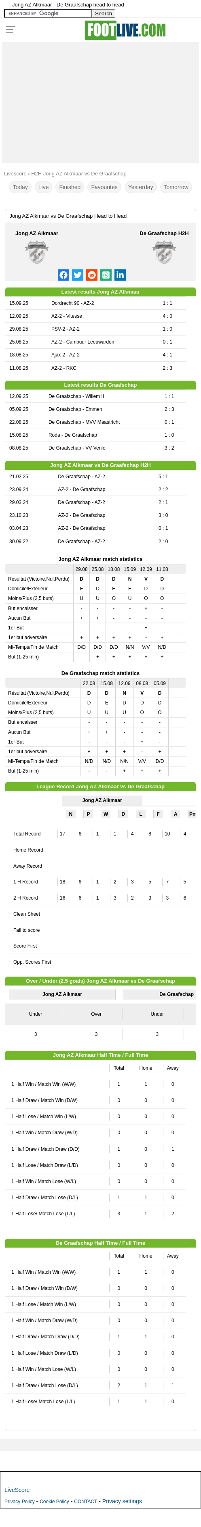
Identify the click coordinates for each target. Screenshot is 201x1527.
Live (43, 187)
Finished (69, 187)
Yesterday (140, 187)
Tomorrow (176, 187)
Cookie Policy (54, 1501)
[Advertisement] (100, 100)
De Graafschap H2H (164, 233)
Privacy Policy (19, 1501)
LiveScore (17, 1490)
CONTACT (85, 1501)
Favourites (104, 187)
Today (20, 187)
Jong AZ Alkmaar (36, 233)
